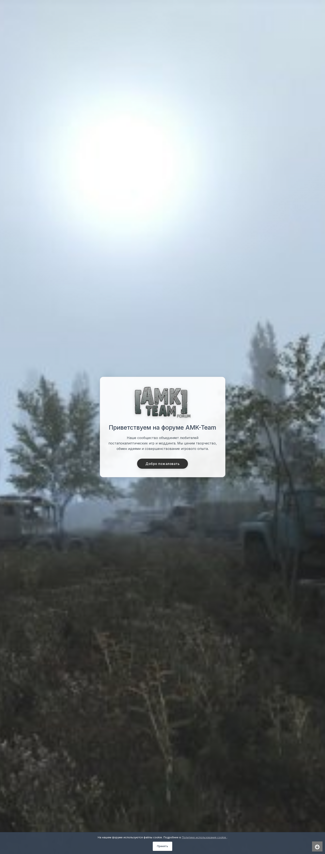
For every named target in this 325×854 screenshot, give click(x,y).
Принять (162, 846)
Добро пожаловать (162, 464)
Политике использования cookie (204, 837)
